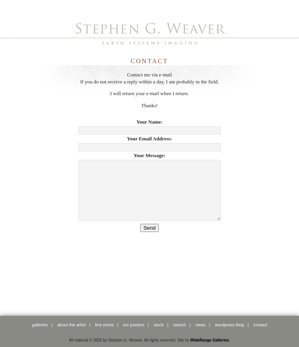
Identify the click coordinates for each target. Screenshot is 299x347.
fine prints (104, 324)
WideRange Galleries (209, 340)
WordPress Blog (229, 324)
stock (159, 324)
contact (260, 324)
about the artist (71, 324)
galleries (40, 324)
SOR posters (133, 324)
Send (149, 240)
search (179, 324)
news (200, 324)
